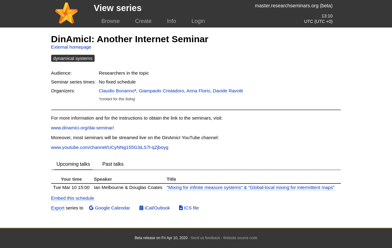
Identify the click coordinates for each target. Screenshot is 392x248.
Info (171, 21)
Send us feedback (205, 238)
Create (143, 21)
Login (198, 21)
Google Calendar (109, 207)
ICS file (189, 207)
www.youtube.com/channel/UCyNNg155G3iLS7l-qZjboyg (109, 147)
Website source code (240, 238)
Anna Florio (198, 90)
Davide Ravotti (228, 90)
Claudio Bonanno (117, 90)
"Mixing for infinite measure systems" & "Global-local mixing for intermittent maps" (250, 187)
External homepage (71, 47)
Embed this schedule (72, 198)
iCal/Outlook (154, 207)
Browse (110, 21)
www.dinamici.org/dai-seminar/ (82, 127)
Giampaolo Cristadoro (161, 90)
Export (58, 207)
